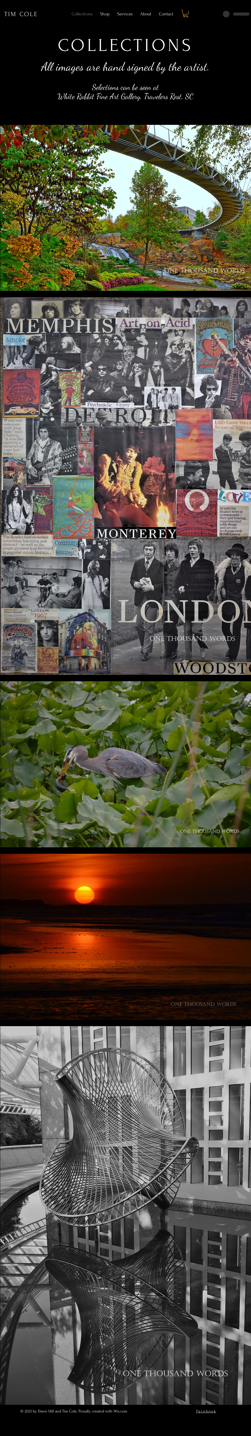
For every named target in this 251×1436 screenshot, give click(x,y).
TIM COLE (21, 14)
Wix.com (121, 1411)
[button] (185, 13)
